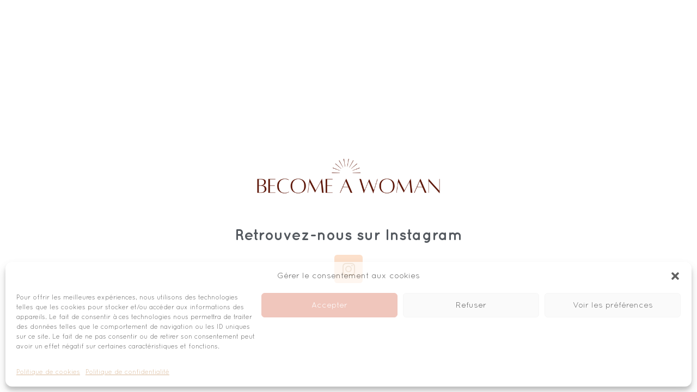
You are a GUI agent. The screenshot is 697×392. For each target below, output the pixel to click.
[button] (675, 276)
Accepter (329, 305)
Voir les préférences (613, 305)
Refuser (471, 305)
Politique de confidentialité (127, 372)
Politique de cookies (48, 372)
